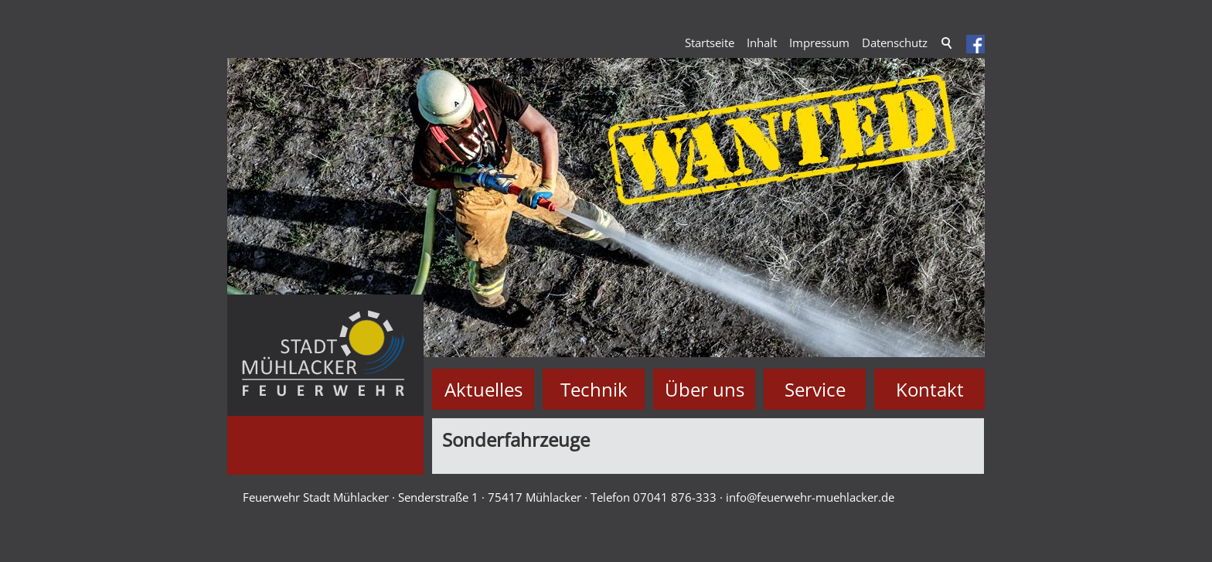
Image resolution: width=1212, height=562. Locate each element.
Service (815, 389)
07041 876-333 (675, 497)
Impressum (819, 42)
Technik (594, 389)
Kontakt (930, 389)
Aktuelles (483, 389)
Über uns (704, 389)
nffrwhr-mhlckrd (810, 497)
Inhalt (762, 42)
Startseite (709, 42)
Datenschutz (895, 42)
